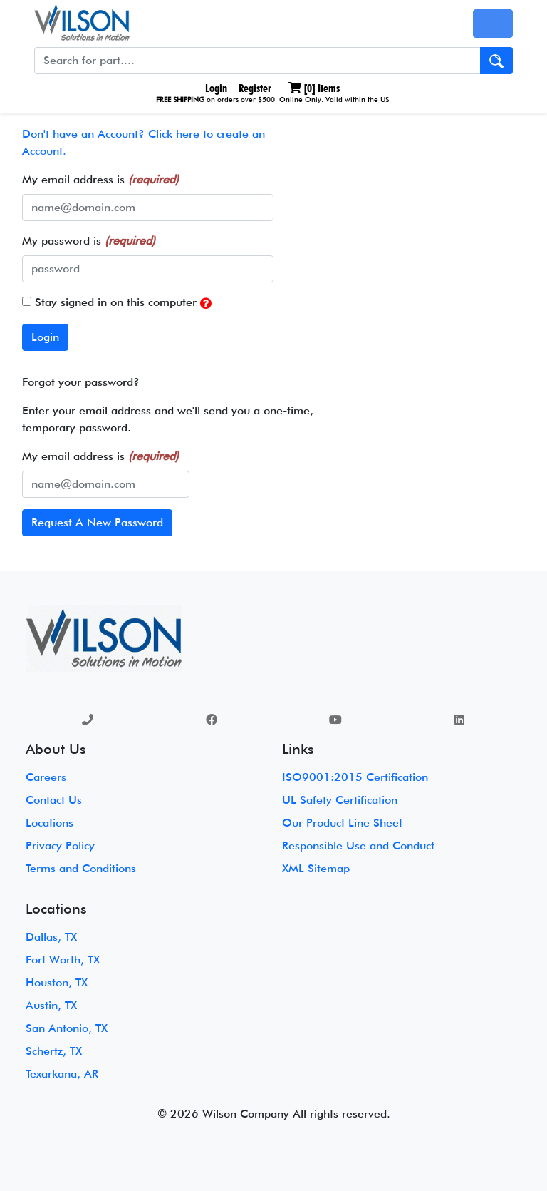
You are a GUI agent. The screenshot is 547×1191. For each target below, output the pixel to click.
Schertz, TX (54, 1051)
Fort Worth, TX (63, 959)
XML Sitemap (316, 868)
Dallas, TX (51, 937)
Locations (49, 822)
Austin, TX (51, 1005)
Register (255, 88)
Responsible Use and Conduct (358, 845)
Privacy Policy (60, 845)
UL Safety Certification (339, 800)
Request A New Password (97, 522)
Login (214, 88)
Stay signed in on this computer (117, 302)
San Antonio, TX (67, 1028)
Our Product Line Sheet (342, 822)
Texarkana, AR (62, 1073)
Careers (46, 777)
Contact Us (54, 800)
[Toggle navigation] (493, 23)
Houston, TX (57, 982)
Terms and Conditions (81, 868)
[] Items (314, 88)
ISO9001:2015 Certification (355, 777)
